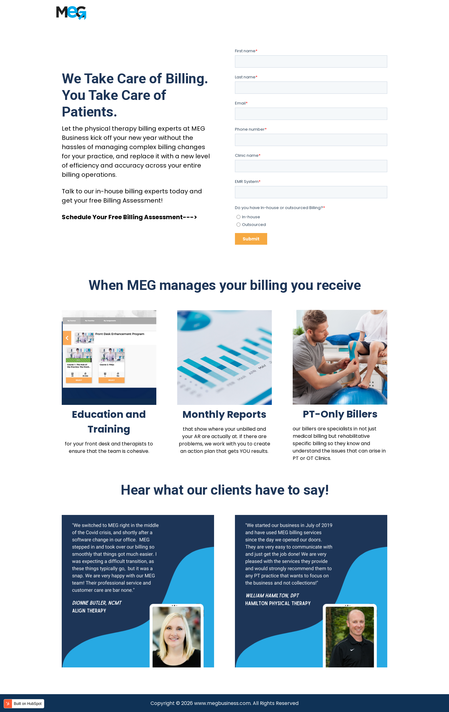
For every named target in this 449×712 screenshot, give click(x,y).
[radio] (311, 217)
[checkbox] (311, 219)
